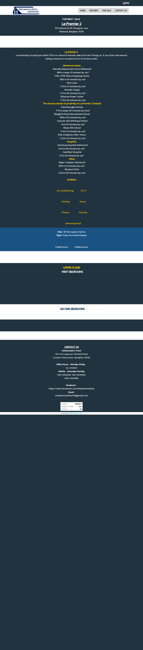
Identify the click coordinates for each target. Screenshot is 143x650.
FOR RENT (93, 10)
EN (126, 3)
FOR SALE (106, 10)
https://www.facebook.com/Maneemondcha (71, 624)
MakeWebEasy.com (75, 649)
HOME (82, 10)
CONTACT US (121, 10)
